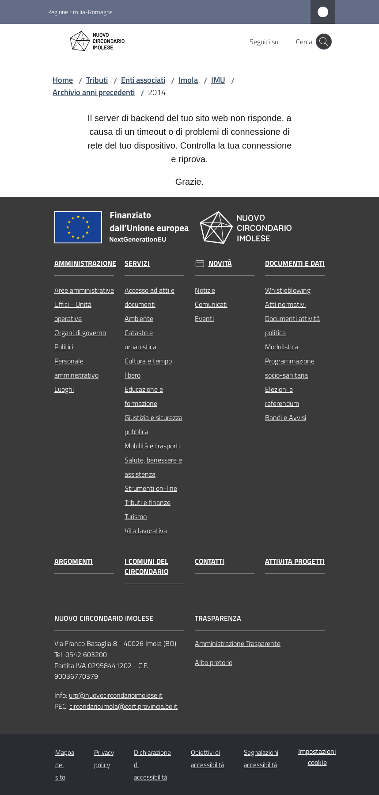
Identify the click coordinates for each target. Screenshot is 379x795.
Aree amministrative (84, 290)
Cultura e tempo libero (148, 367)
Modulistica (281, 346)
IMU (218, 80)
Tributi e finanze (148, 502)
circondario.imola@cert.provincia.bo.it (123, 706)
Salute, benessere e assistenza (153, 467)
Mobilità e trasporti (152, 445)
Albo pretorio (213, 662)
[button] (324, 42)
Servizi (137, 263)
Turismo (136, 516)
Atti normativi (285, 304)
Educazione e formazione (144, 396)
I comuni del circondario (146, 566)
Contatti (209, 561)
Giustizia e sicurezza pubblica (153, 424)
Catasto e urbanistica (140, 339)
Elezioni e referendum (282, 396)
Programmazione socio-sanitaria (290, 367)
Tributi (97, 80)
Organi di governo (80, 332)
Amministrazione (85, 263)
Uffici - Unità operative (72, 311)
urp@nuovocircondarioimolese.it (116, 695)
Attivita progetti (295, 561)
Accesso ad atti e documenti (149, 297)
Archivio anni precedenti (94, 92)
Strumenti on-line (151, 488)
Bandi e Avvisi (285, 417)
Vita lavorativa (146, 530)
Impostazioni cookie (317, 757)
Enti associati (143, 80)
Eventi (204, 318)
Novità (220, 263)
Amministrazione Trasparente (237, 643)
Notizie (205, 290)
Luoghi (64, 389)
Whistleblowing (288, 290)
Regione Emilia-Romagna (80, 11)
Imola (188, 80)
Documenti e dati (295, 263)
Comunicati (211, 304)
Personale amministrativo (76, 367)
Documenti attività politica (292, 325)
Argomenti (73, 561)
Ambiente (139, 318)
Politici (63, 346)
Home (63, 80)
